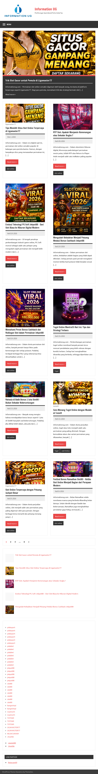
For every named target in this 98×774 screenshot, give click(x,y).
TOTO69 (10, 718)
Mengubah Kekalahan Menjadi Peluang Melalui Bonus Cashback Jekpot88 (71, 239)
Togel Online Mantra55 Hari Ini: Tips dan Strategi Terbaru (71, 329)
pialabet (10, 646)
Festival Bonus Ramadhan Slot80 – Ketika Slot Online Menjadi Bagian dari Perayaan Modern (72, 482)
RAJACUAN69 (13, 733)
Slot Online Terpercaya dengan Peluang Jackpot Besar (23, 491)
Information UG (46, 9)
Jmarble (10, 737)
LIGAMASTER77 (13, 727)
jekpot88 (10, 668)
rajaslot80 (12, 743)
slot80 (9, 683)
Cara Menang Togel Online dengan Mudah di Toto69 (72, 411)
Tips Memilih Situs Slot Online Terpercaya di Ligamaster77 (24, 129)
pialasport (11, 627)
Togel (56, 371)
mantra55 (11, 712)
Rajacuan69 (12, 762)
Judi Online (65, 451)
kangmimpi (11, 705)
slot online (10, 169)
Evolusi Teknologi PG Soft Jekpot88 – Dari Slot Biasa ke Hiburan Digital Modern (24, 226)
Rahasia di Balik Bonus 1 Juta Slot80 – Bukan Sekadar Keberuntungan (22, 401)
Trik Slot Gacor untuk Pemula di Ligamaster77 (28, 80)
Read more (9, 94)
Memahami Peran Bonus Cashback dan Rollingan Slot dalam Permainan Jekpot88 (24, 331)
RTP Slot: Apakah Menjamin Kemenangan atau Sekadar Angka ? (72, 134)
